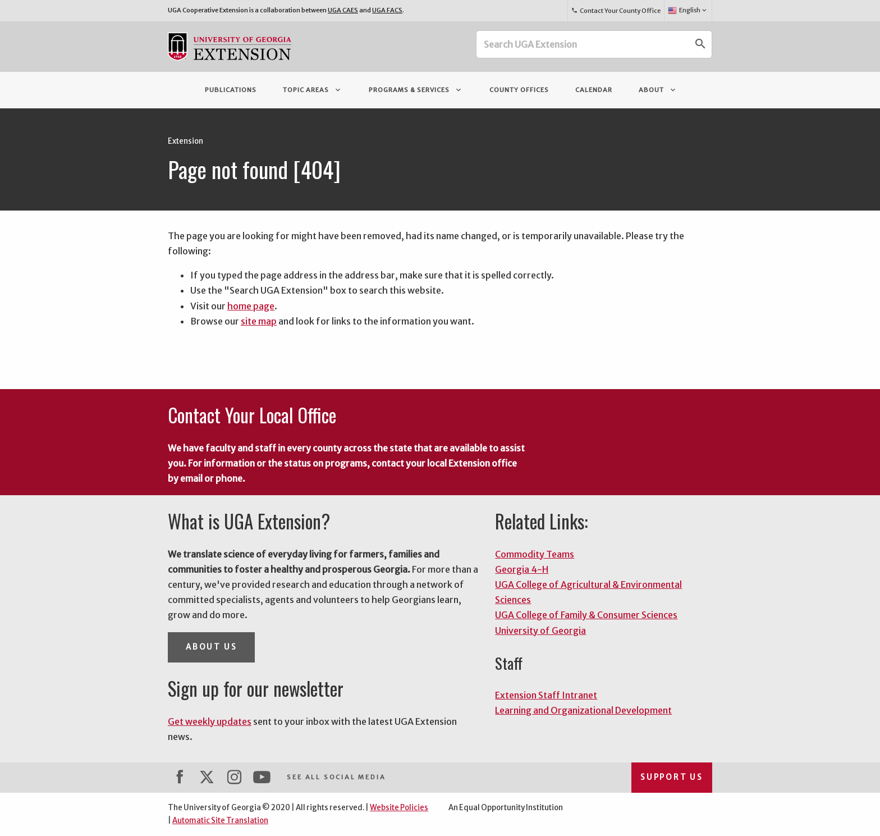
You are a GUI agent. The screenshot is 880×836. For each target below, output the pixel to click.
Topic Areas (312, 89)
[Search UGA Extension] (583, 44)
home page (250, 306)
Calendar (593, 90)
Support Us (671, 777)
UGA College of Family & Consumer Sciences (586, 614)
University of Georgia (540, 630)
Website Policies (399, 807)
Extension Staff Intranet (546, 695)
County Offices (519, 90)
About (658, 89)
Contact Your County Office (615, 11)
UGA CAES (343, 10)
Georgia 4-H (521, 569)
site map (259, 321)
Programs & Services (416, 89)
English (688, 10)
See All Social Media (336, 777)
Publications (230, 90)
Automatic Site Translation (220, 820)
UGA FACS (387, 10)
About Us (211, 647)
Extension (185, 141)
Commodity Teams (534, 554)
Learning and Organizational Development (583, 710)
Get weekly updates (209, 721)
